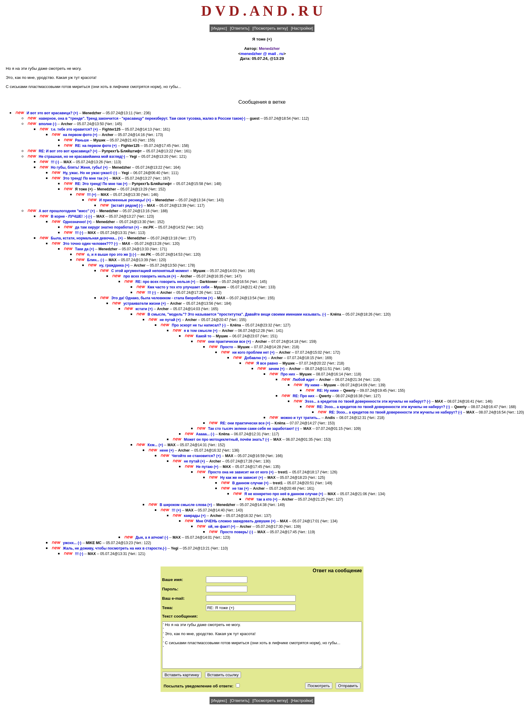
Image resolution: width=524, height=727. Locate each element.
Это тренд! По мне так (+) (85, 178)
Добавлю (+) (255, 358)
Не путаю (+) (207, 467)
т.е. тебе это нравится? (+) (74, 129)
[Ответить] (239, 28)
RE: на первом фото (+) (96, 146)
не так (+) (240, 488)
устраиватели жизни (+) (144, 303)
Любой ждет (304, 380)
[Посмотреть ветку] (270, 28)
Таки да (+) (84, 249)
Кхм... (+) (155, 445)
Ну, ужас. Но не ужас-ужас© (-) (90, 173)
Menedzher (269, 48)
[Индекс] (219, 28)
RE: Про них (303, 396)
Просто (226, 347)
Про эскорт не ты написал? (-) (199, 325)
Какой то (203, 336)
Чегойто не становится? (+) (196, 456)
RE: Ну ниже (328, 390)
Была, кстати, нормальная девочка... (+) (87, 238)
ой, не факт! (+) (221, 526)
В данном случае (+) (250, 483)
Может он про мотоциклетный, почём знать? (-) (226, 439)
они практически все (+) (229, 341)
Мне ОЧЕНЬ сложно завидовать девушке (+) (235, 521)
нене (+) (167, 450)
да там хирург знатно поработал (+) (107, 227)
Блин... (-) (95, 260)
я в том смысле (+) (200, 331)
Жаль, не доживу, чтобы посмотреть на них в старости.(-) (115, 548)
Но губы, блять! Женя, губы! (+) (79, 167)
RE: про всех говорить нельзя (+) (165, 282)
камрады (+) (195, 516)
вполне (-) (48, 124)
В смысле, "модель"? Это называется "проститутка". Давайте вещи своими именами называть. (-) (237, 314)
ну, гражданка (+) (114, 265)
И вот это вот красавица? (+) (52, 113)
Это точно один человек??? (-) (90, 244)
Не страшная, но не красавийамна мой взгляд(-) (82, 156)
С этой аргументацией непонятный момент (150, 271)
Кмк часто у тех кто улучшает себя (179, 287)
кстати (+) (144, 309)
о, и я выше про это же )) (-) (111, 254)
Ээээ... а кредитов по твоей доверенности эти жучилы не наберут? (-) (368, 401)
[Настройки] (302, 28)
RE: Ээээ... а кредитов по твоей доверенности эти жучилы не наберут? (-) (383, 407)
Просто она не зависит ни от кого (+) (240, 472)
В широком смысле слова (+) (186, 505)
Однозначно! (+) (77, 222)
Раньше (82, 140)
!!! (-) (55, 162)
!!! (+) (91, 195)
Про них (288, 374)
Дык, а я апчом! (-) (151, 537)
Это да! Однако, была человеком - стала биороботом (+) (162, 298)
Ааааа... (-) (205, 434)
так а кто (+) (266, 499)
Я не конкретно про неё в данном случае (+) (283, 494)
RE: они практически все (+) (245, 423)
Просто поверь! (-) (236, 532)
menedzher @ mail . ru (262, 53)
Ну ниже (312, 385)
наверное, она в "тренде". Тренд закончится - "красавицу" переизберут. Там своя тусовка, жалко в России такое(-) (142, 118)
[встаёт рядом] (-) (126, 205)
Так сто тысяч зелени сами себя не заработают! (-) (253, 429)
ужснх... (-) (72, 543)
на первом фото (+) (80, 135)
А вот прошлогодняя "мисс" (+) (67, 211)
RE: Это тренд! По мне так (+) (101, 184)
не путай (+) (170, 320)
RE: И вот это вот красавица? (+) (68, 151)
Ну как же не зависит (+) (241, 477)
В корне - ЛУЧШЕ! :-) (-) (71, 216)
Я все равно (267, 363)
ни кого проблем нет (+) (253, 352)
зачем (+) (277, 369)
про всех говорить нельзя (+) (149, 276)
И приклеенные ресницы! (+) (125, 200)
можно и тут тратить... (301, 418)
